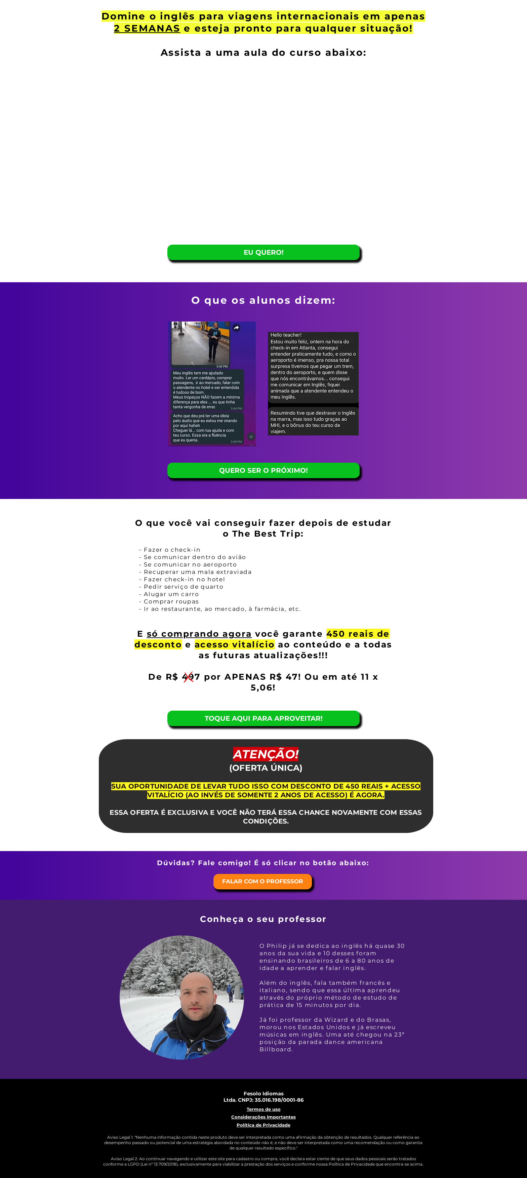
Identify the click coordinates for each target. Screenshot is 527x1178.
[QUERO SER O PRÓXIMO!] (263, 470)
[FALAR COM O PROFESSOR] (262, 881)
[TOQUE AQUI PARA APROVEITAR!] (263, 718)
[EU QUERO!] (263, 252)
